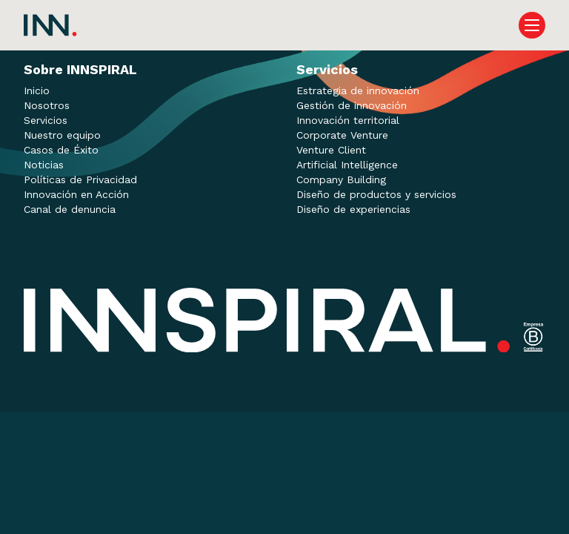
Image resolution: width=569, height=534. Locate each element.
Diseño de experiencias (353, 209)
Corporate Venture (342, 135)
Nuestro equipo (62, 135)
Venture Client (331, 150)
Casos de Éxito (61, 150)
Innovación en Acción (76, 194)
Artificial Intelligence (347, 165)
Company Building (341, 179)
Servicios (45, 120)
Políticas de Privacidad (80, 179)
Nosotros (47, 105)
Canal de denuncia (70, 209)
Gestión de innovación (351, 105)
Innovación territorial (347, 120)
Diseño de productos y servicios (376, 194)
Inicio (37, 90)
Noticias (44, 165)
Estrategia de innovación (357, 90)
